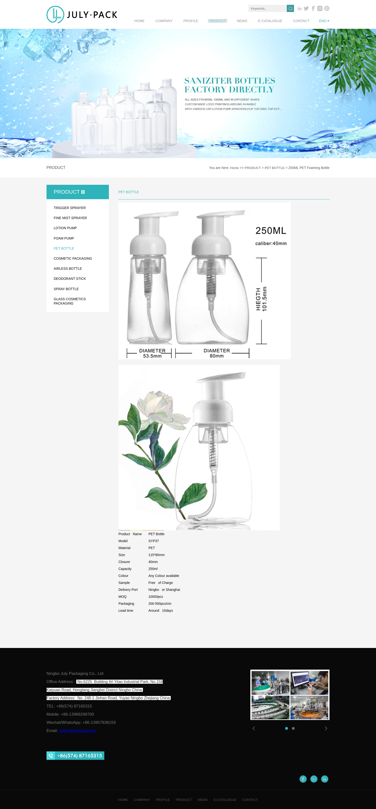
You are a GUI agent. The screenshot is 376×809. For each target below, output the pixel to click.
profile (204, 21)
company (179, 21)
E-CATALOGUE (228, 799)
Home (233, 168)
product (227, 21)
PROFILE (161, 799)
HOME (118, 799)
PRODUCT (252, 168)
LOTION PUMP (65, 228)
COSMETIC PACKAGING (73, 258)
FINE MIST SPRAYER (70, 218)
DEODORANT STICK (70, 278)
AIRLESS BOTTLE (68, 268)
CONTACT (255, 799)
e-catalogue (274, 21)
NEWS (204, 799)
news (249, 21)
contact (303, 21)
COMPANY (138, 799)
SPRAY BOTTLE (66, 289)
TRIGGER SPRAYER (70, 208)
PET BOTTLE (274, 168)
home (158, 21)
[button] (286, 728)
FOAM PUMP (64, 238)
